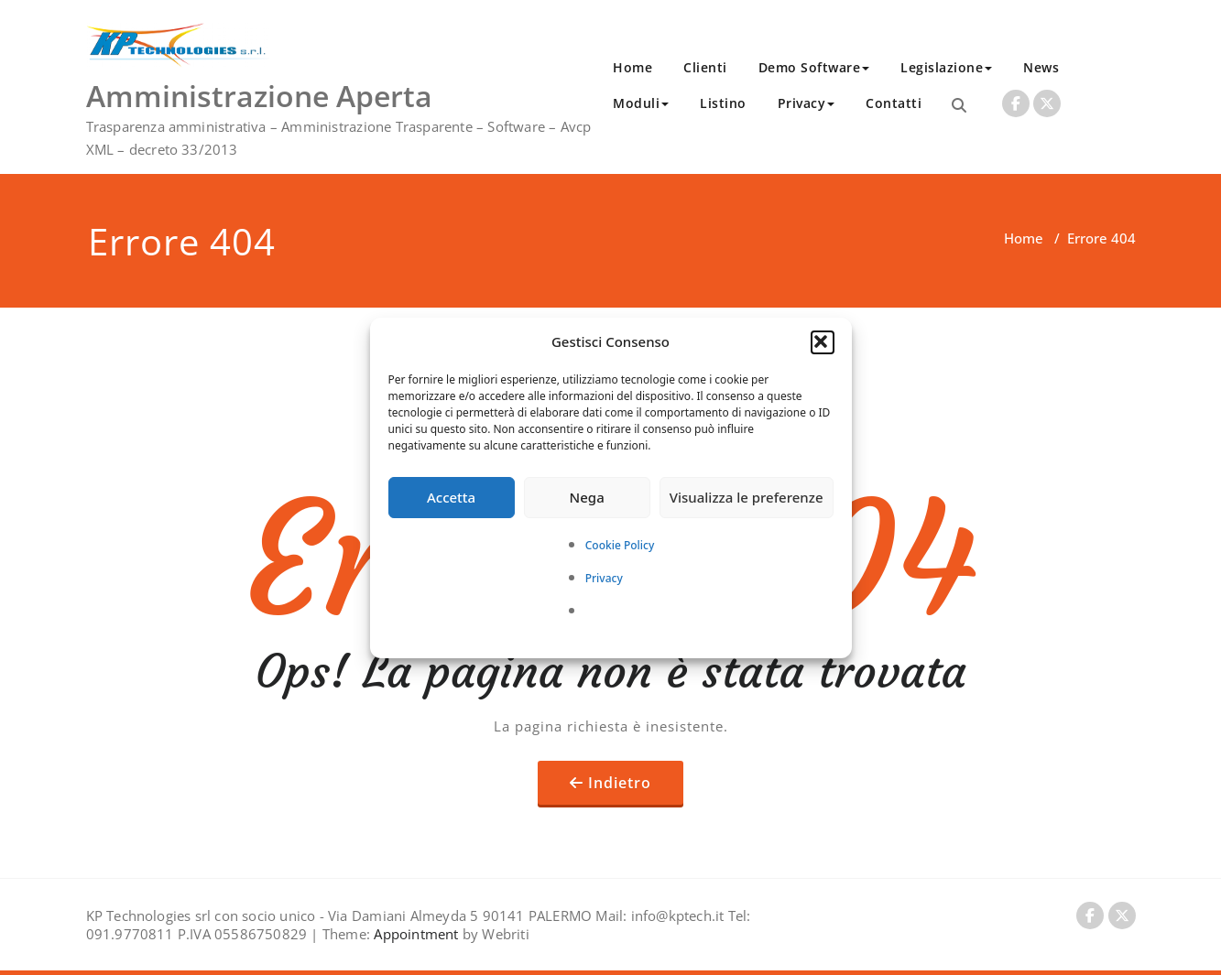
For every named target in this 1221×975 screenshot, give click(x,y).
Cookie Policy (620, 545)
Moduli (641, 103)
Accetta (451, 497)
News (1041, 67)
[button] (823, 342)
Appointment (414, 934)
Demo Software (814, 67)
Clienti (705, 67)
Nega (587, 497)
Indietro (619, 783)
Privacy (604, 578)
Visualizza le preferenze (746, 497)
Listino (723, 103)
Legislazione (946, 67)
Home (632, 67)
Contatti (893, 103)
